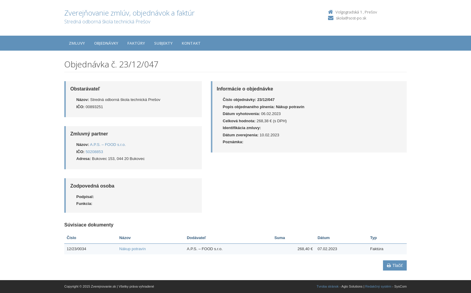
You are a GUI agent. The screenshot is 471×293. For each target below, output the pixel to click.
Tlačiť (395, 265)
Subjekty (163, 43)
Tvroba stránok (328, 286)
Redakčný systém (378, 286)
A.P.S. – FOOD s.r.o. (108, 144)
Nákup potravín (132, 249)
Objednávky (106, 43)
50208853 (94, 151)
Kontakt (191, 43)
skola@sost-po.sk (351, 18)
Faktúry (136, 43)
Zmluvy (77, 43)
